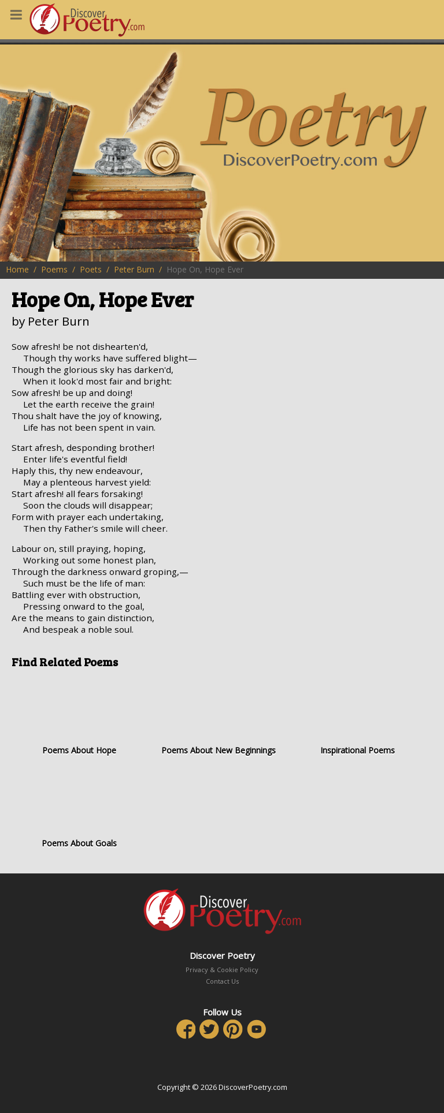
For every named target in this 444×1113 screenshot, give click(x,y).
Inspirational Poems (357, 716)
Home (17, 269)
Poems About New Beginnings (218, 716)
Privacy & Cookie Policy (222, 969)
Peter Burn (134, 269)
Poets (91, 269)
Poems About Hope (79, 716)
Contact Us (222, 981)
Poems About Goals (79, 809)
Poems (54, 269)
